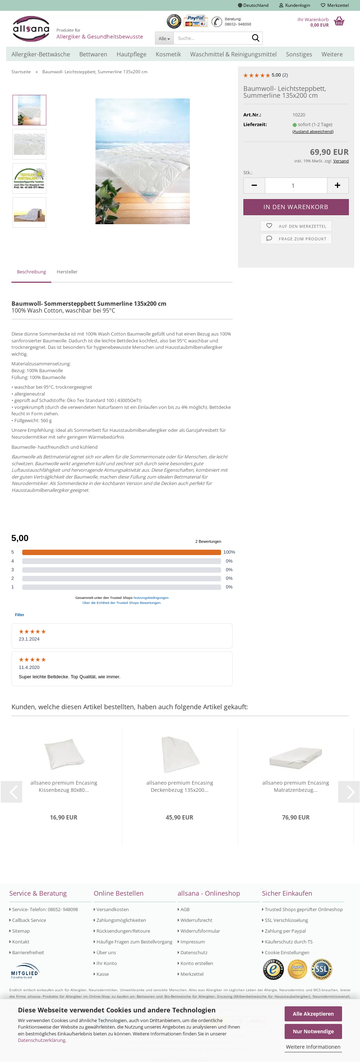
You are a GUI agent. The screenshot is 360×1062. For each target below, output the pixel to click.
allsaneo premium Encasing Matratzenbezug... (295, 786)
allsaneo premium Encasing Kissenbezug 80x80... (64, 786)
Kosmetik (168, 54)
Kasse (101, 974)
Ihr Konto (105, 963)
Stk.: (247, 172)
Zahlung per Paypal (284, 931)
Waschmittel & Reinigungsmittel (233, 54)
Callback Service (27, 920)
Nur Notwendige (313, 1031)
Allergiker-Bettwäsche (40, 54)
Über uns (105, 952)
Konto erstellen (195, 963)
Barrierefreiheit (26, 952)
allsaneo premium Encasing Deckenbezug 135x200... (179, 786)
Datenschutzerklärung (41, 1040)
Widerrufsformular (199, 931)
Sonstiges (299, 54)
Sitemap (19, 931)
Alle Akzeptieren (313, 1013)
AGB (184, 909)
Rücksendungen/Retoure (122, 931)
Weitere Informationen (313, 1046)
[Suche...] (164, 38)
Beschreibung (31, 271)
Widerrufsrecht (195, 920)
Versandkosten (111, 909)
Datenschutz (192, 952)
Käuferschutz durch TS (287, 941)
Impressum (191, 941)
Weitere (332, 54)
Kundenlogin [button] (294, 5)
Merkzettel (335, 5)
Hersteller (67, 271)
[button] (253, 5)
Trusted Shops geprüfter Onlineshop (302, 909)
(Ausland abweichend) (313, 131)
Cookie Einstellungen (285, 952)
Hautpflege (131, 54)
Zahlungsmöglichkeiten (120, 920)
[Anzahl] (296, 185)
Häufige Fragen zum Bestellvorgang (133, 941)
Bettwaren (93, 54)
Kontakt (19, 941)
